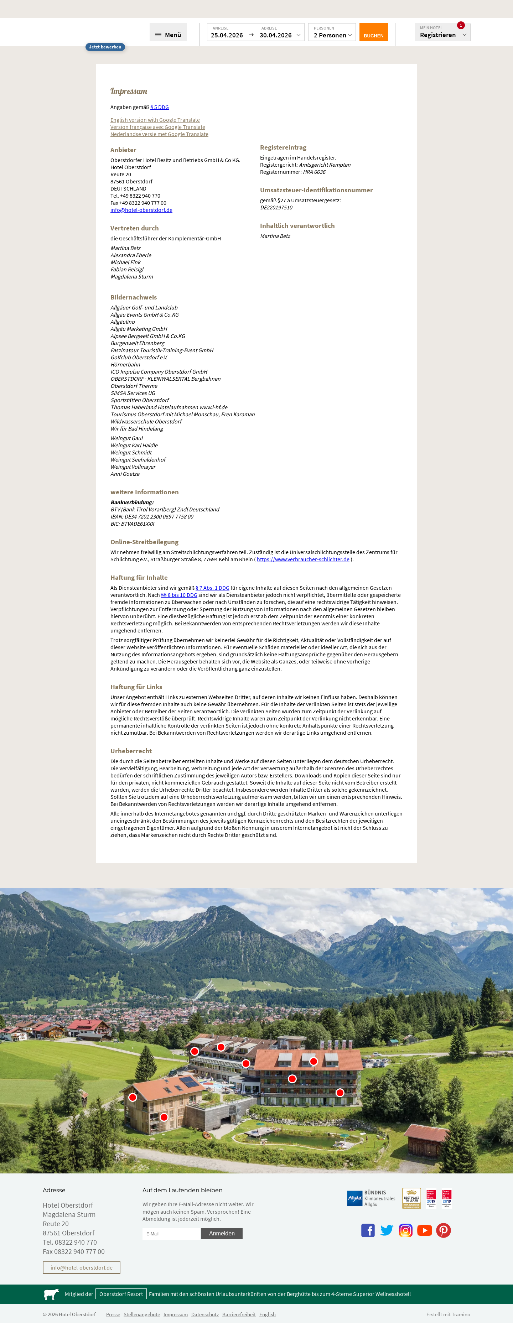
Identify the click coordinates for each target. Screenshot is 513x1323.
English (267, 1314)
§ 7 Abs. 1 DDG (212, 587)
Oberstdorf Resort (121, 1293)
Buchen (374, 35)
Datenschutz (205, 1314)
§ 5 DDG (159, 106)
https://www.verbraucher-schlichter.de (303, 559)
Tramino (461, 1314)
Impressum (176, 1314)
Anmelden (222, 1233)
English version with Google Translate (155, 119)
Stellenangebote (142, 1314)
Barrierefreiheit (239, 1314)
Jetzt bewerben (105, 47)
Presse (113, 1314)
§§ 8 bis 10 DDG (179, 594)
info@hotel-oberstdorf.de (141, 209)
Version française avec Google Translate (157, 126)
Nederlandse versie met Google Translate (159, 133)
